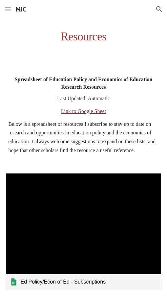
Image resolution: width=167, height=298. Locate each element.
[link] (83, 231)
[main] (83, 34)
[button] (8, 9)
